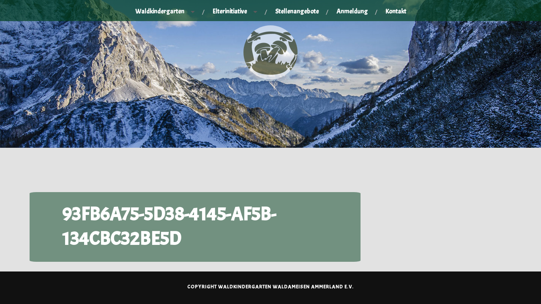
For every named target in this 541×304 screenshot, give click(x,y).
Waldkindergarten (159, 11)
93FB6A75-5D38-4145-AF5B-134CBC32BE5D (169, 226)
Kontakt (395, 11)
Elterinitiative (230, 11)
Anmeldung (352, 11)
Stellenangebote (297, 11)
